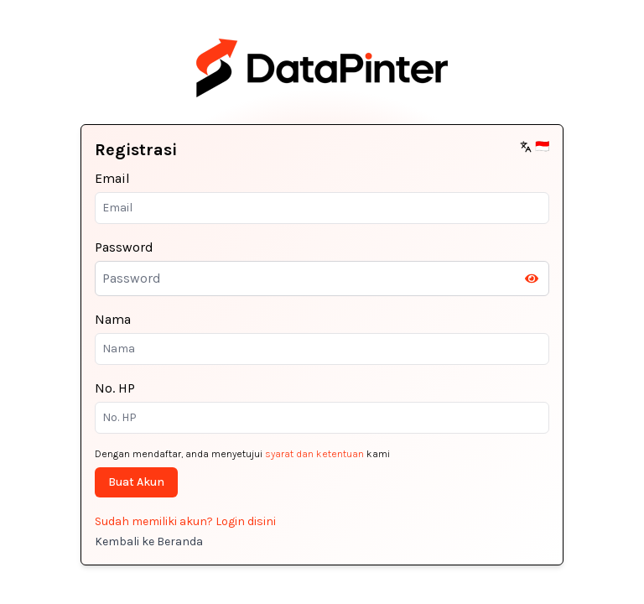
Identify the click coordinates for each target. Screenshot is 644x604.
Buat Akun (136, 482)
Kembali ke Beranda (149, 541)
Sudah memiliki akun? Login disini (185, 521)
